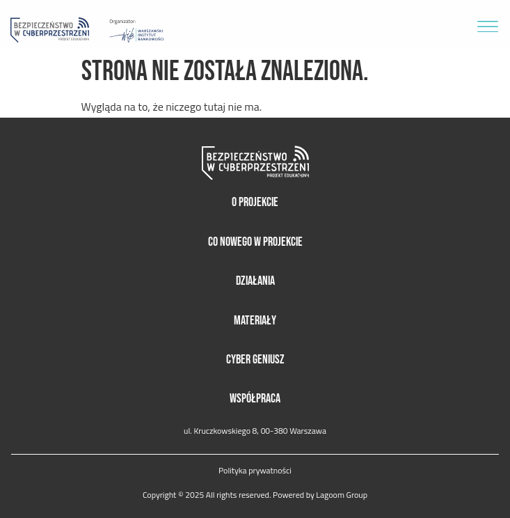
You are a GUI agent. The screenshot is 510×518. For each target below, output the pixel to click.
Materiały (255, 320)
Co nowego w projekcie (255, 242)
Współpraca (255, 398)
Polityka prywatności (255, 471)
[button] (487, 24)
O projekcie (255, 202)
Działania (255, 281)
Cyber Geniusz (255, 359)
